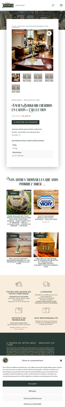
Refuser (32, 395)
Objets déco (21, 26)
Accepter (32, 387)
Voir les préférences (32, 402)
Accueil (14, 26)
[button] (61, 364)
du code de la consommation (21, 328)
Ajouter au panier (25, 122)
